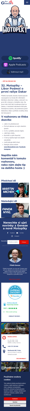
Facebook (22, 147)
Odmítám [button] (15, 402)
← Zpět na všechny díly (8, 81)
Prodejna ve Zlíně (15, 368)
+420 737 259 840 (13, 346)
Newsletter (4, 241)
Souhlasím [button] (15, 398)
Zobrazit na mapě (12, 354)
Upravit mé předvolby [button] (15, 405)
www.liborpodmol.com (11, 147)
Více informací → (21, 358)
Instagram (7, 149)
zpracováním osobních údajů (22, 245)
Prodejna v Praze (15, 328)
